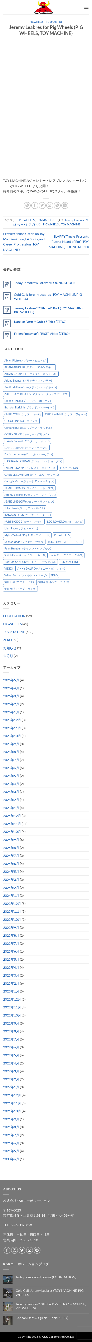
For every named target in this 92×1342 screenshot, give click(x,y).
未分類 (8, 656)
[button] (86, 7)
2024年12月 (12, 816)
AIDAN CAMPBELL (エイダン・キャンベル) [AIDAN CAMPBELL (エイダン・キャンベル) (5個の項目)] (30, 374)
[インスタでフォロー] (14, 1250)
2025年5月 (11, 776)
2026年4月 (11, 688)
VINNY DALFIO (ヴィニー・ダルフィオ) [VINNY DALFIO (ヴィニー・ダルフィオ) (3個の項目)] (41, 568)
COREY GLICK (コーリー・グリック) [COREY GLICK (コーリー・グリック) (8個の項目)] (26, 434)
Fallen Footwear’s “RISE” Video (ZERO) (42, 333)
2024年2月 (11, 887)
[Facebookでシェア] (34, 205)
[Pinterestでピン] (57, 205)
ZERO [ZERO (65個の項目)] (54, 575)
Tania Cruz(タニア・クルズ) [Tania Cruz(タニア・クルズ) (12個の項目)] (66, 555)
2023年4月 (11, 967)
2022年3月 (11, 1071)
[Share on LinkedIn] (64, 205)
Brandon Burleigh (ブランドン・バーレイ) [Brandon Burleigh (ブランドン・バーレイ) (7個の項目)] (29, 407)
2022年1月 (11, 1087)
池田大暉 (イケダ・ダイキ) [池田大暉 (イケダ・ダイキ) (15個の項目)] (20, 588)
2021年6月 (11, 1143)
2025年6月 (11, 768)
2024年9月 (11, 840)
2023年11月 (12, 911)
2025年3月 (11, 792)
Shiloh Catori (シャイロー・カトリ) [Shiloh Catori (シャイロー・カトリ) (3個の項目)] (25, 555)
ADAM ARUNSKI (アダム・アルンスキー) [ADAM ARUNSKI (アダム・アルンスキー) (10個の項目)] (29, 367)
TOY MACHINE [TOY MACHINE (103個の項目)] (69, 562)
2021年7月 (11, 1135)
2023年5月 (11, 959)
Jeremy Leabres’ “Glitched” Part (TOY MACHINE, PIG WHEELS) (49, 310)
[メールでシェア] (49, 205)
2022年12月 (12, 999)
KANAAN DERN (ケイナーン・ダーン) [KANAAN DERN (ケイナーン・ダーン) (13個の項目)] (27, 515)
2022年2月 (11, 1079)
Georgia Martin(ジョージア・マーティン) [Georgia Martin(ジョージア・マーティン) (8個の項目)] (29, 481)
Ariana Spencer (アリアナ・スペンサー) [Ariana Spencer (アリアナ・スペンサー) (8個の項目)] (28, 380)
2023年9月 (11, 927)
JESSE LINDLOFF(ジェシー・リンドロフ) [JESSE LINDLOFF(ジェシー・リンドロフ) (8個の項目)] (29, 501)
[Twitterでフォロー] (22, 1250)
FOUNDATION (14, 616)
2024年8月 (11, 848)
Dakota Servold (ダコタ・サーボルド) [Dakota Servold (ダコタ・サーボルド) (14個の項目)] (27, 441)
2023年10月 (12, 919)
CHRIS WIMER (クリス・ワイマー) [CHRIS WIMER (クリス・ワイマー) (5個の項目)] (66, 414)
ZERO (7, 640)
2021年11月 (12, 1103)
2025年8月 (11, 752)
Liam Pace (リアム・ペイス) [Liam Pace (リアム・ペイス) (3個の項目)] (21, 528)
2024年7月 (11, 855)
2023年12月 (12, 903)
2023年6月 (11, 951)
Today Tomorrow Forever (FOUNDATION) (44, 283)
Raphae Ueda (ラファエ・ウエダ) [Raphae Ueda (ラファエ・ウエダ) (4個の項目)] (24, 542)
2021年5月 (11, 1151)
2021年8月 (11, 1127)
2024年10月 (12, 831)
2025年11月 (12, 728)
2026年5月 (11, 680)
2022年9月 (11, 1023)
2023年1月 (11, 991)
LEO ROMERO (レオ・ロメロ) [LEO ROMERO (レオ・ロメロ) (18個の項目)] (65, 521)
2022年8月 (11, 1031)
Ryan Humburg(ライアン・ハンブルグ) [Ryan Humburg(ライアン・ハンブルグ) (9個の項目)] (27, 548)
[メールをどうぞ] (29, 1250)
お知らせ (9, 648)
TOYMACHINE (54, 21)
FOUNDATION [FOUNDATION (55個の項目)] (69, 467)
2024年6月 (11, 864)
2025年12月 (12, 720)
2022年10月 (12, 1015)
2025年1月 (11, 808)
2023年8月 (11, 935)
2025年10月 (12, 736)
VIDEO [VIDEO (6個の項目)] (8, 568)
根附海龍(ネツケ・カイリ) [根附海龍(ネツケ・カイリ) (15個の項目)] (53, 582)
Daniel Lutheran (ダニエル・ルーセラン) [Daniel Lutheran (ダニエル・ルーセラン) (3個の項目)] (28, 454)
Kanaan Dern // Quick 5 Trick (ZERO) (40, 321)
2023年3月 (11, 975)
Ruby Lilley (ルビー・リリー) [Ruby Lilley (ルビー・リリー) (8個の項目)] (65, 542)
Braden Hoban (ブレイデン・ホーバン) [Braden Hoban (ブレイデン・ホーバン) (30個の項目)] (27, 400)
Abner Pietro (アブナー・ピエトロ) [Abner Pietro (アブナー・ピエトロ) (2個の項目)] (25, 360)
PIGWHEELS (37, 21)
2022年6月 (11, 1047)
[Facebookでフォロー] (7, 1250)
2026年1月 (11, 712)
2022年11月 (12, 1007)
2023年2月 (11, 983)
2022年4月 (11, 1063)
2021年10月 (12, 1111)
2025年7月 (11, 760)
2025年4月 (11, 784)
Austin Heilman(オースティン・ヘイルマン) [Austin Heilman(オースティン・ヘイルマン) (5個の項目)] (30, 387)
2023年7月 (11, 943)
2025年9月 (11, 744)
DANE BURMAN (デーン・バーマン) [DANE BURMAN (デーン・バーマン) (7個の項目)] (26, 447)
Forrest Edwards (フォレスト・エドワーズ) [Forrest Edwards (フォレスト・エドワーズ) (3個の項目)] (30, 467)
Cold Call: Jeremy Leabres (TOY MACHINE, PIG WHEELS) (48, 296)
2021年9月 (11, 1119)
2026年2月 (11, 704)
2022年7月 (11, 1039)
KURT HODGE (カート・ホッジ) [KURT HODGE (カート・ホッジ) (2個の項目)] (23, 521)
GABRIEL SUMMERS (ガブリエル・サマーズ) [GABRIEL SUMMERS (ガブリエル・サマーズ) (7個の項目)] (31, 474)
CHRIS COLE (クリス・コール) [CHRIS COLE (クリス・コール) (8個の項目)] (22, 414)
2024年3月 (11, 879)
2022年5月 (11, 1055)
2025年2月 (11, 800)
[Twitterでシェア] (42, 205)
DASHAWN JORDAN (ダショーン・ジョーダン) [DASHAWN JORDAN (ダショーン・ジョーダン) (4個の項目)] (33, 461)
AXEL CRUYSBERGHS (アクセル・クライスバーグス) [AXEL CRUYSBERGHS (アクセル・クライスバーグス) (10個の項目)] (36, 394)
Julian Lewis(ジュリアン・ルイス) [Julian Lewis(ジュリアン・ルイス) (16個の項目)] (24, 508)
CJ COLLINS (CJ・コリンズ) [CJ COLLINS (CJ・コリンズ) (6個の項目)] (21, 421)
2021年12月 (12, 1095)
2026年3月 (11, 696)
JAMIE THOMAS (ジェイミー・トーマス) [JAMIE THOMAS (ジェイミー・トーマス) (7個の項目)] (29, 488)
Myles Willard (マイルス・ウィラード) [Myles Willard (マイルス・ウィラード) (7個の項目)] (27, 535)
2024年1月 (11, 895)
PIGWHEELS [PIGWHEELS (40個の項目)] (62, 535)
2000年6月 (11, 1159)
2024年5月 (11, 871)
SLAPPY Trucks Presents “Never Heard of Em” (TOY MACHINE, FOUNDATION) (69, 241)
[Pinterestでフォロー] (37, 1250)
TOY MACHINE (70, 224)
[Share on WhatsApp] (27, 205)
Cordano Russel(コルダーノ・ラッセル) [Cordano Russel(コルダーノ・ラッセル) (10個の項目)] (28, 427)
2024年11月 (12, 824)
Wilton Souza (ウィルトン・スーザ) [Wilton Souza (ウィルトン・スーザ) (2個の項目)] (25, 575)
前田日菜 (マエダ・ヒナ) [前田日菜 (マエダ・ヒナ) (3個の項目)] (19, 582)
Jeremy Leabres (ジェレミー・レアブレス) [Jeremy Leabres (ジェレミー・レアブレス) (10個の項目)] (30, 494)
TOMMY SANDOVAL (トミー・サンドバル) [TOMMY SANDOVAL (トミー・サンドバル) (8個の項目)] (30, 562)
